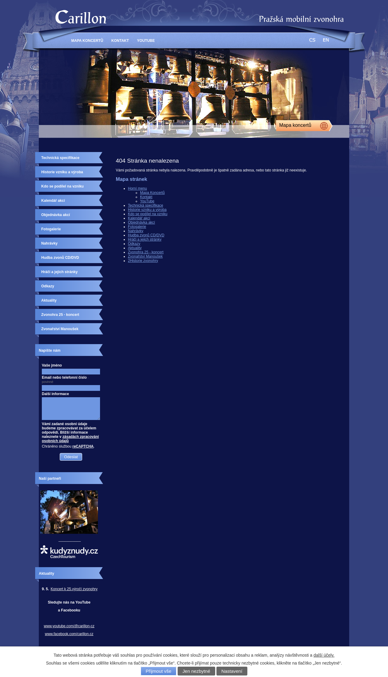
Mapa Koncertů (87, 41)
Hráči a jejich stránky (145, 239)
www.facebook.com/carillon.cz (69, 634)
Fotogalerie (137, 227)
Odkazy (134, 244)
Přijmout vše (159, 671)
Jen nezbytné (196, 671)
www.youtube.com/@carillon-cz (69, 626)
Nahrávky (135, 231)
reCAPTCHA (83, 446)
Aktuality (135, 248)
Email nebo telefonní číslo (65, 379)
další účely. (323, 655)
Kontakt (120, 41)
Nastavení (231, 671)
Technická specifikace (145, 205)
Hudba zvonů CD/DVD (146, 235)
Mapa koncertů (295, 125)
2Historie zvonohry (143, 261)
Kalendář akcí (139, 218)
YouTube (146, 41)
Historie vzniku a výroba (147, 210)
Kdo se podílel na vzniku (147, 214)
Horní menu (137, 188)
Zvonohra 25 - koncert (145, 252)
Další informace (55, 394)
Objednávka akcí (141, 222)
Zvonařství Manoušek (145, 256)
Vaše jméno (52, 365)
